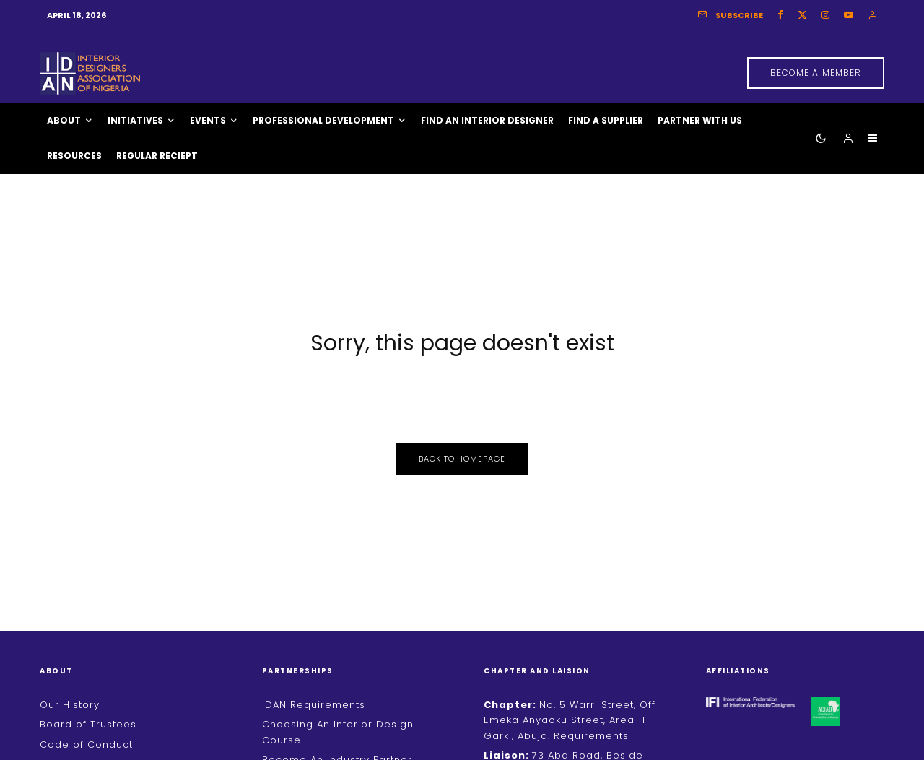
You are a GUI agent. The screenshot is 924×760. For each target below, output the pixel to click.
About (64, 120)
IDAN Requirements (313, 705)
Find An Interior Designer (487, 120)
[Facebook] (780, 15)
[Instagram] (825, 15)
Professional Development (323, 120)
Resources (74, 156)
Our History (70, 705)
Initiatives (135, 120)
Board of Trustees (88, 724)
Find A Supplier (605, 120)
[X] (802, 15)
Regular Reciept (157, 156)
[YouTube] (848, 15)
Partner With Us (700, 120)
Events (208, 120)
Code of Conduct (86, 744)
